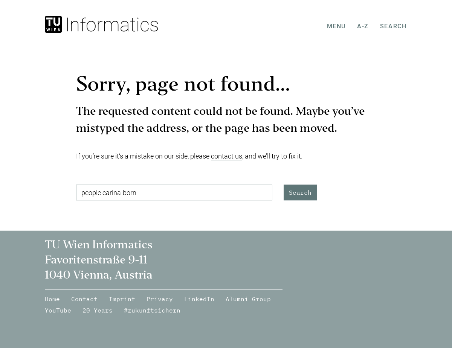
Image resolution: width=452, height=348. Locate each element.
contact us (226, 156)
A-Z (364, 26)
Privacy (160, 299)
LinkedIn (199, 299)
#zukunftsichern (152, 310)
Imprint (122, 299)
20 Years (97, 310)
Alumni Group (248, 299)
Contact (84, 299)
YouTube (58, 310)
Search (393, 26)
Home (52, 299)
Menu (336, 26)
